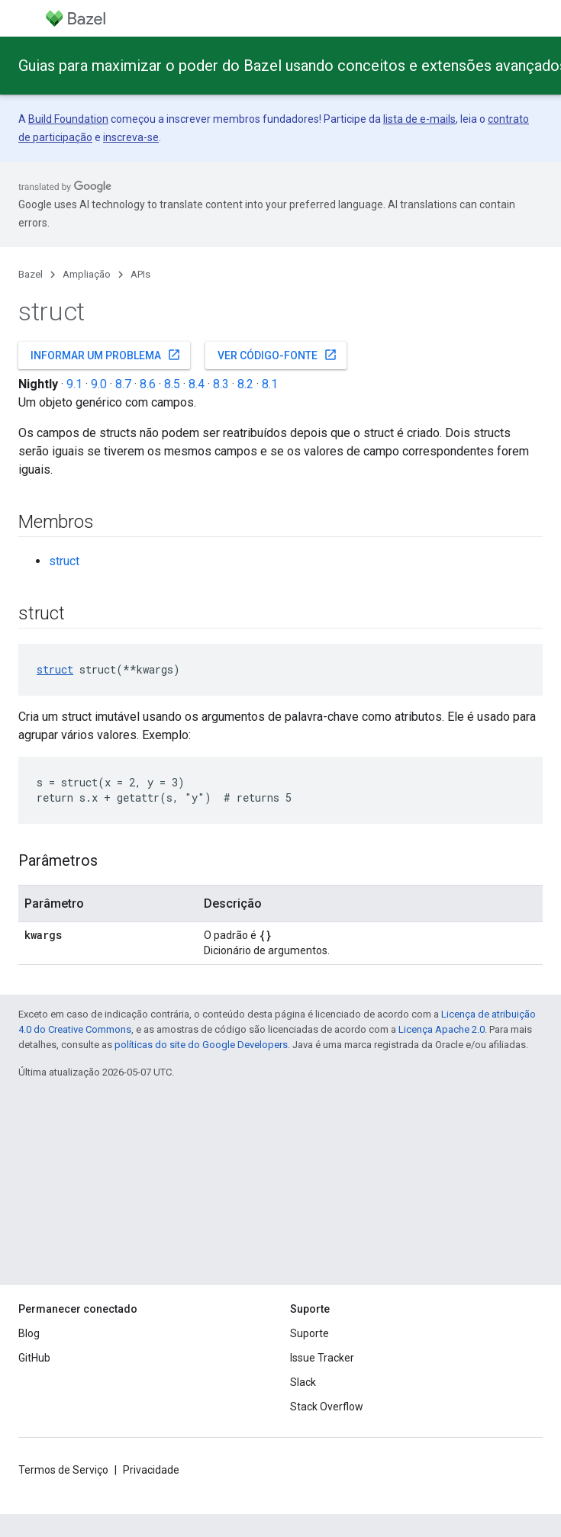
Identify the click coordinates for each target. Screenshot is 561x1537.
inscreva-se (131, 137)
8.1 (270, 384)
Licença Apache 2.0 (441, 1029)
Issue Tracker (322, 1358)
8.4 (197, 384)
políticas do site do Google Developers (201, 1044)
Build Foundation (68, 119)
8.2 (245, 384)
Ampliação (87, 274)
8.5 (172, 384)
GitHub (34, 1358)
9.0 (99, 384)
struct (64, 561)
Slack (303, 1382)
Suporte (309, 1333)
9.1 (74, 384)
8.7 (123, 384)
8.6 (148, 384)
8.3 (221, 384)
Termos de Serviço (63, 1470)
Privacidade (151, 1470)
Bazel (30, 274)
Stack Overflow (326, 1406)
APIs (140, 274)
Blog (29, 1333)
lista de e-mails (419, 119)
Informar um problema (106, 355)
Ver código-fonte (277, 355)
